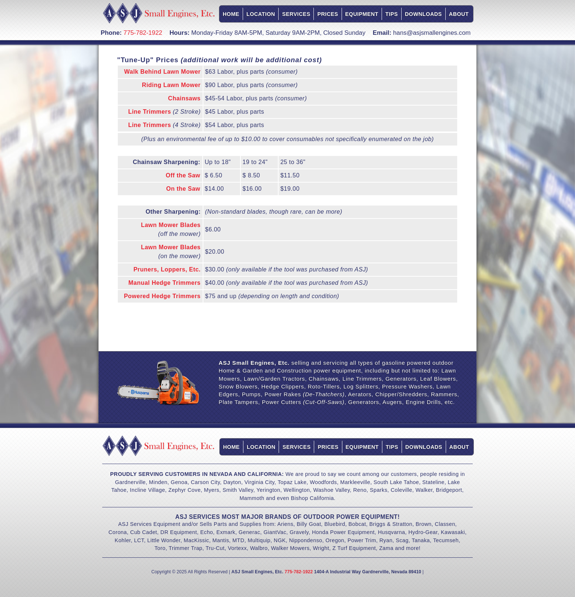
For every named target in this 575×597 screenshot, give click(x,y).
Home (231, 14)
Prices (327, 14)
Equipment (361, 14)
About (459, 14)
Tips (391, 14)
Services (296, 14)
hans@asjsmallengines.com (432, 32)
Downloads (423, 14)
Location (260, 14)
